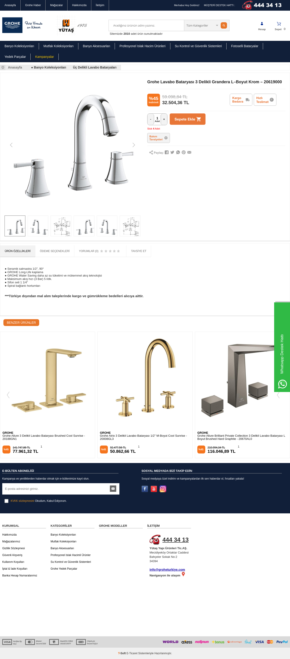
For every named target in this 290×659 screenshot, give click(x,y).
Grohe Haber (33, 5)
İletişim (100, 5)
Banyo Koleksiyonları (19, 46)
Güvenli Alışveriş (12, 555)
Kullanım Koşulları (13, 561)
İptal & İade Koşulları (14, 568)
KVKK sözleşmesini (22, 500)
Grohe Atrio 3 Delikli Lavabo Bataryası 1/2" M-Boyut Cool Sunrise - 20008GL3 (143, 437)
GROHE (7, 432)
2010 (126, 33)
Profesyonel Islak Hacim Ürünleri (142, 46)
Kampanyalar (44, 57)
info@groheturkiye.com (167, 569)
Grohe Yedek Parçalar (64, 568)
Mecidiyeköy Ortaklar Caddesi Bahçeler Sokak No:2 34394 (171, 549)
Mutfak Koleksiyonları (59, 46)
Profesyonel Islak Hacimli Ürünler (71, 555)
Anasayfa (10, 5)
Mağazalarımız (11, 541)
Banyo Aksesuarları (96, 46)
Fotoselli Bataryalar (244, 46)
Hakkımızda (79, 5)
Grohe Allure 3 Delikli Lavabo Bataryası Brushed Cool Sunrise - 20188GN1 (43, 437)
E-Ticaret (132, 653)
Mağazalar (56, 5)
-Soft (122, 653)
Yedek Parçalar (15, 57)
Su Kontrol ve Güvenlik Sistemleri (198, 46)
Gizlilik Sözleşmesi (13, 548)
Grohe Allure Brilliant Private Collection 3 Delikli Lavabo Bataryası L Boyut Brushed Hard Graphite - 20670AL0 (241, 437)
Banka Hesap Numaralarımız (19, 575)
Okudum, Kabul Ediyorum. (36, 501)
